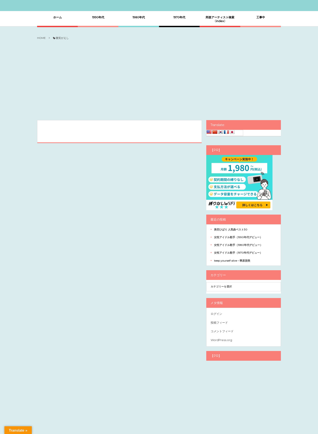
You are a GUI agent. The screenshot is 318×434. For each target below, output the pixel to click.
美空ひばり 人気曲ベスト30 (230, 229)
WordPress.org (221, 340)
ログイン (216, 313)
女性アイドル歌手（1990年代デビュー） (238, 237)
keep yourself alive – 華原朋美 (232, 260)
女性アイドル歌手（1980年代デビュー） (238, 245)
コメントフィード (222, 331)
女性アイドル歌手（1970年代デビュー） (238, 252)
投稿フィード (219, 322)
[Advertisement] (159, 80)
